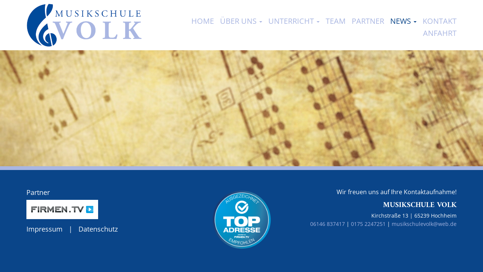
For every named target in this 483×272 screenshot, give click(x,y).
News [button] (403, 21)
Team (336, 21)
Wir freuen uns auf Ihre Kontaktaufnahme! (397, 192)
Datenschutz (98, 228)
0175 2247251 (368, 223)
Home (202, 21)
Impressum (44, 228)
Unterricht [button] (294, 21)
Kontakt (440, 21)
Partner (368, 21)
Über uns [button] (241, 21)
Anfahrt (440, 33)
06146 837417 (327, 223)
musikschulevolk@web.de (424, 223)
